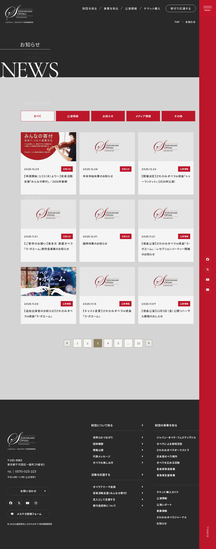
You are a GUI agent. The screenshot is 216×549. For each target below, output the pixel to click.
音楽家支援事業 (166, 475)
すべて (37, 116)
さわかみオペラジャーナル (172, 517)
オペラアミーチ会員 (104, 487)
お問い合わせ (28, 491)
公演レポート (164, 504)
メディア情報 (143, 116)
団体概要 (98, 444)
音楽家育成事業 (166, 469)
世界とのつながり (103, 437)
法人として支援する (104, 499)
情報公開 (98, 450)
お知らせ (108, 116)
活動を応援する (100, 475)
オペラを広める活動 (168, 462)
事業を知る (111, 8)
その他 (178, 116)
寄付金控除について (104, 505)
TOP (177, 22)
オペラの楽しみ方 (103, 462)
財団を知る (89, 8)
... (128, 343)
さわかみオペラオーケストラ (173, 450)
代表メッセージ (101, 456)
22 (138, 343)
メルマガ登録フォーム (29, 514)
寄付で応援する (181, 8)
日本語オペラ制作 (167, 456)
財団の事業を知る (166, 425)
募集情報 (162, 511)
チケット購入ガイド (168, 492)
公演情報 (131, 8)
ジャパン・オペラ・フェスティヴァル (176, 437)
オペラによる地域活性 (169, 444)
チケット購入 (152, 8)
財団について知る (102, 425)
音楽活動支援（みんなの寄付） (110, 493)
